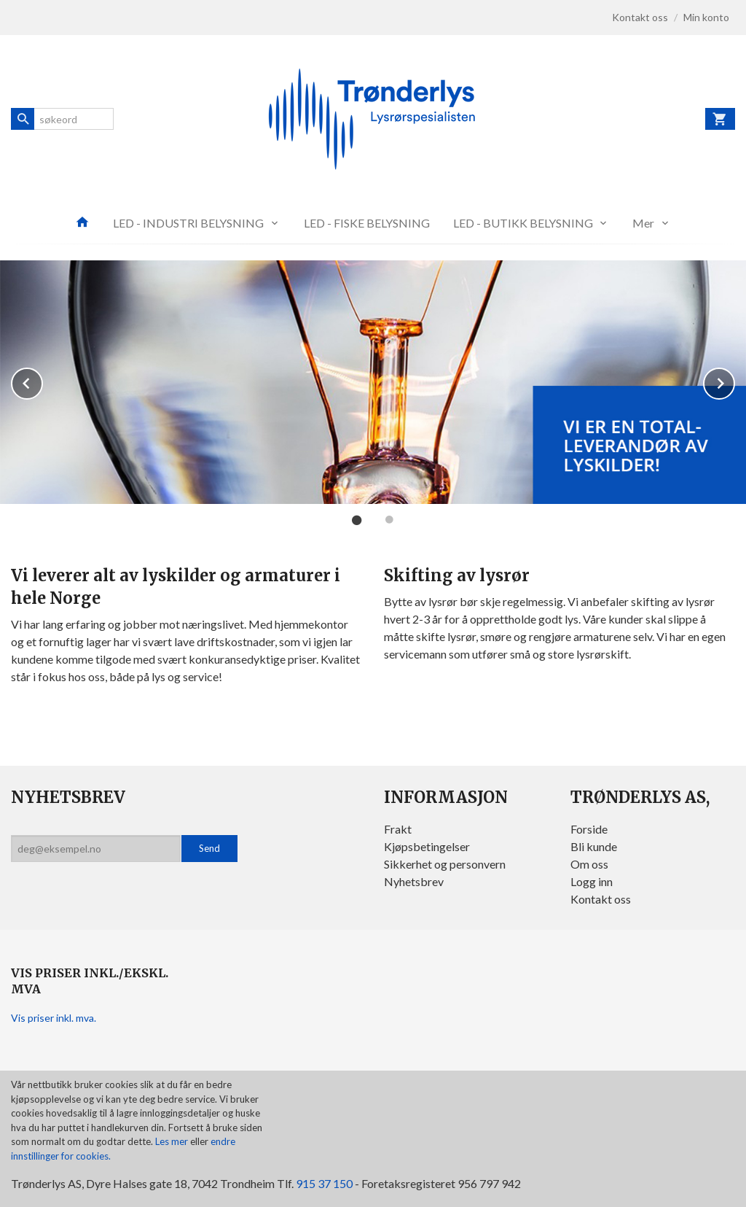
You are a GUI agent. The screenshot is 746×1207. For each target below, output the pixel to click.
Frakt (398, 829)
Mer (643, 223)
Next (734, 381)
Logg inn (591, 881)
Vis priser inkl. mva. (53, 1018)
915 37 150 (324, 1183)
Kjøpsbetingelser (427, 846)
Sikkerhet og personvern (445, 864)
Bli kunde (593, 846)
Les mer (172, 1141)
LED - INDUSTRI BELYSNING (188, 223)
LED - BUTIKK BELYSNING (523, 223)
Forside (589, 829)
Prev (42, 381)
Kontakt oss (600, 899)
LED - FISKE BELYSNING (367, 223)
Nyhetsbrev (414, 881)
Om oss (589, 864)
